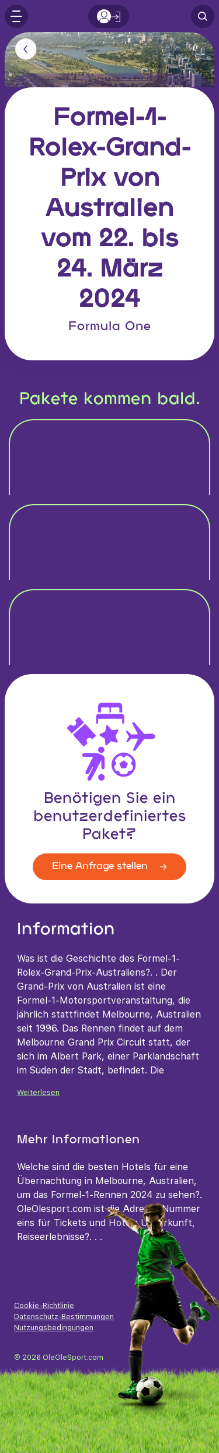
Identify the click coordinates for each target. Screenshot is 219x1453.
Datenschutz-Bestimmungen (64, 1316)
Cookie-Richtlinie (44, 1305)
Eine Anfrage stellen (109, 866)
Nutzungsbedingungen (53, 1327)
